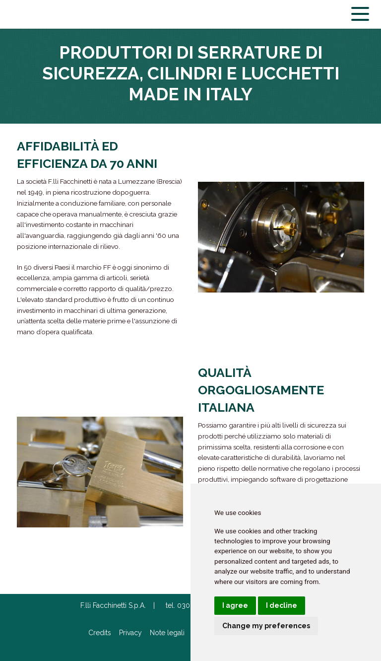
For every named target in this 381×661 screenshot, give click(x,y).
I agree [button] (235, 605)
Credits (99, 633)
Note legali (167, 633)
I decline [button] (281, 605)
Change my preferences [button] (266, 626)
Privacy (130, 633)
